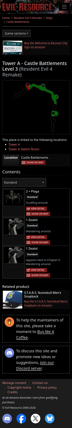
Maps (49, 18)
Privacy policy (47, 387)
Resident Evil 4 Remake (28, 18)
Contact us (40, 383)
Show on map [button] (35, 162)
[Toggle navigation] (64, 7)
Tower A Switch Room (23, 149)
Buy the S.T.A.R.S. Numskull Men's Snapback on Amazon (46, 303)
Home (6, 18)
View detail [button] (38, 208)
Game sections (15, 33)
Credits (12, 392)
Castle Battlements (17, 22)
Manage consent (14, 383)
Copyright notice (19, 387)
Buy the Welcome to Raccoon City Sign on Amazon (45, 45)
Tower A (14, 144)
